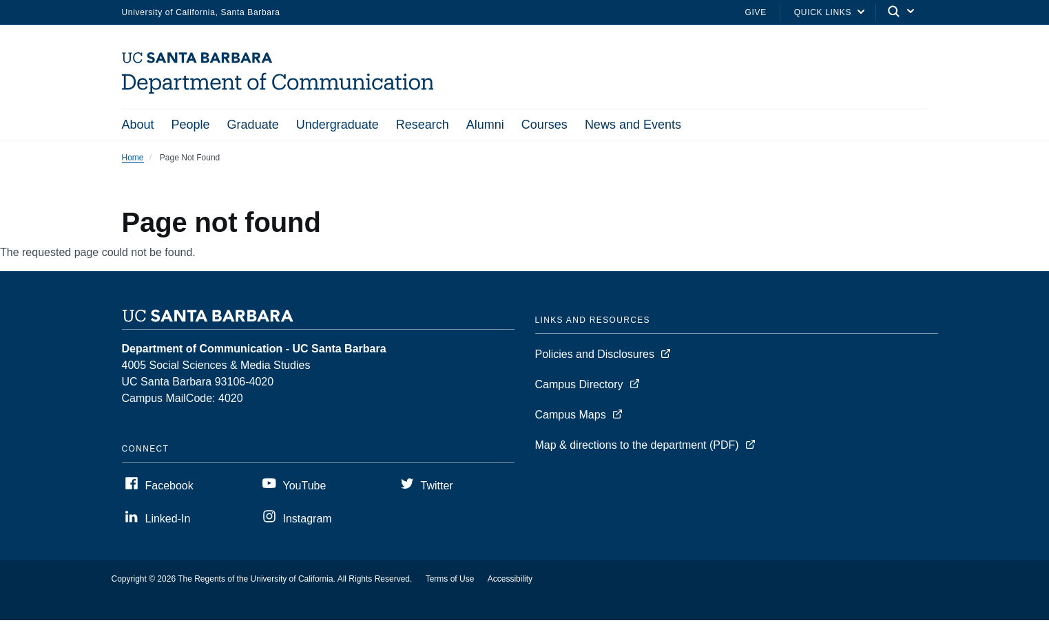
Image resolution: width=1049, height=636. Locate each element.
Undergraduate (337, 124)
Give (756, 12)
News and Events (633, 124)
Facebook (169, 487)
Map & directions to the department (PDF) (637, 446)
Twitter (437, 487)
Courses (544, 124)
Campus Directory (579, 386)
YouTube (304, 487)
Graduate (253, 124)
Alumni (485, 124)
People (191, 124)
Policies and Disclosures (594, 355)
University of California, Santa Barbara (201, 12)
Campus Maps (570, 416)
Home (133, 159)
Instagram (307, 520)
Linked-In (168, 520)
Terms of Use (450, 580)
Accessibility (510, 580)
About (138, 124)
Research (422, 124)
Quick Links (822, 12)
